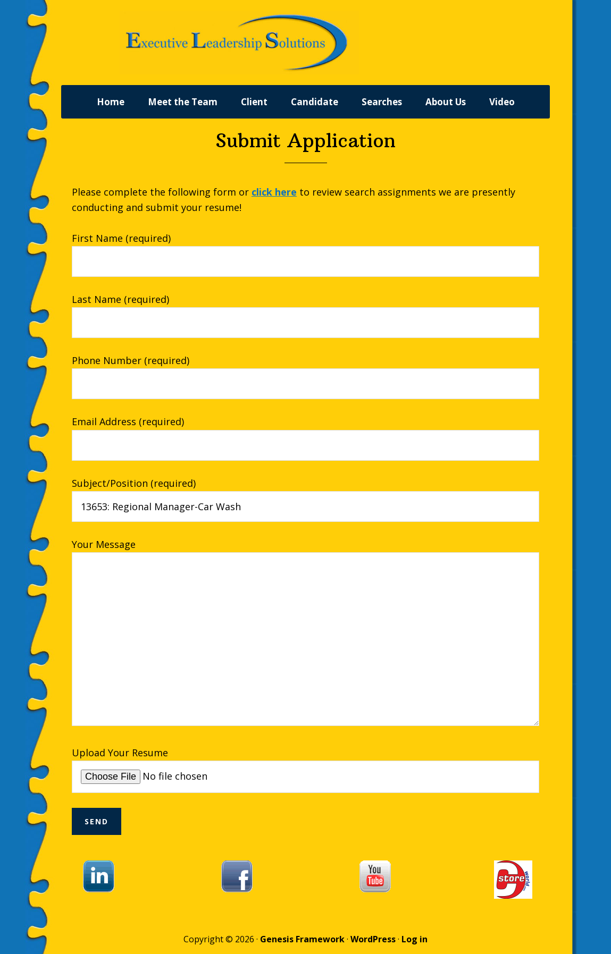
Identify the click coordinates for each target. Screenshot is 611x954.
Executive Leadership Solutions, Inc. (279, 42)
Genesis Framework (302, 939)
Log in (414, 939)
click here (274, 191)
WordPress (373, 939)
